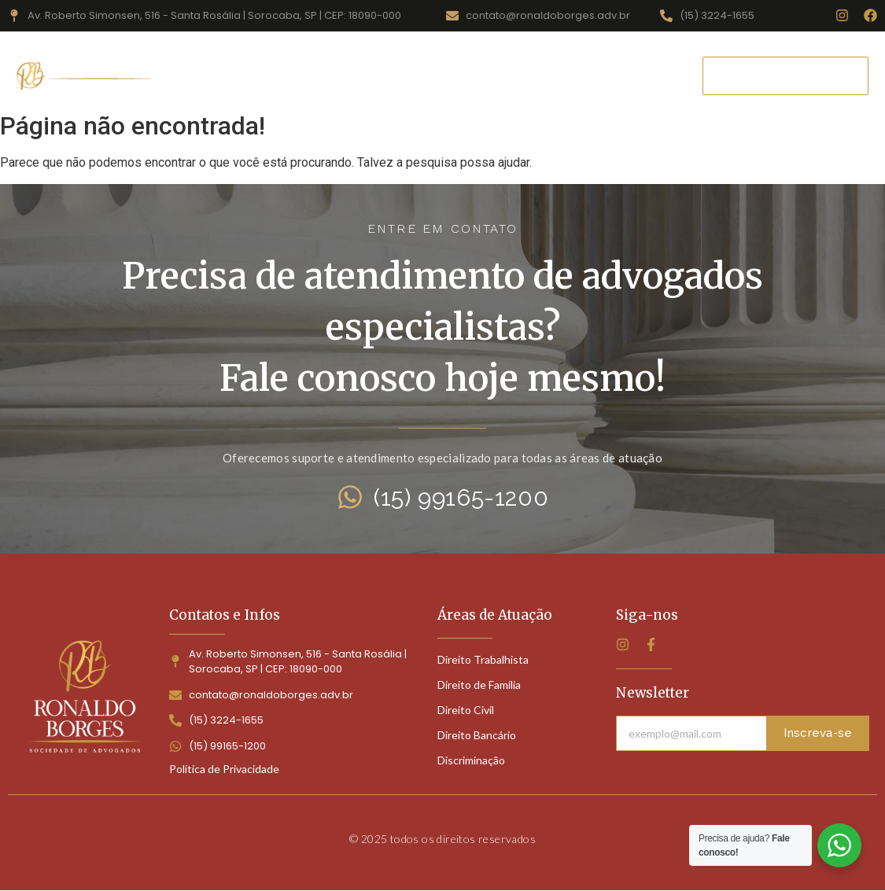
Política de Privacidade (224, 768)
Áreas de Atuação (328, 75)
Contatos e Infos (224, 615)
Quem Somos (451, 75)
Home (226, 75)
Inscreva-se (818, 733)
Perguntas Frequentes (587, 75)
